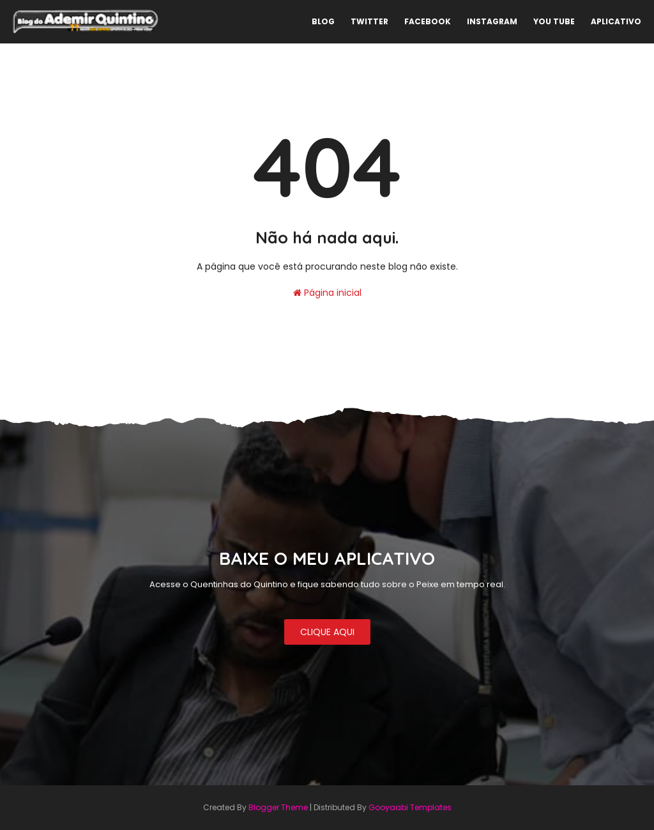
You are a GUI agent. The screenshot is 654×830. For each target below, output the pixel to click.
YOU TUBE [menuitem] (554, 21)
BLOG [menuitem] (323, 21)
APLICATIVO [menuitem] (616, 21)
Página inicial (327, 292)
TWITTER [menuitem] (369, 21)
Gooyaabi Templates (410, 807)
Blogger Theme (278, 807)
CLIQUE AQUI (327, 632)
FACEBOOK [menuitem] (427, 21)
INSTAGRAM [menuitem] (492, 21)
